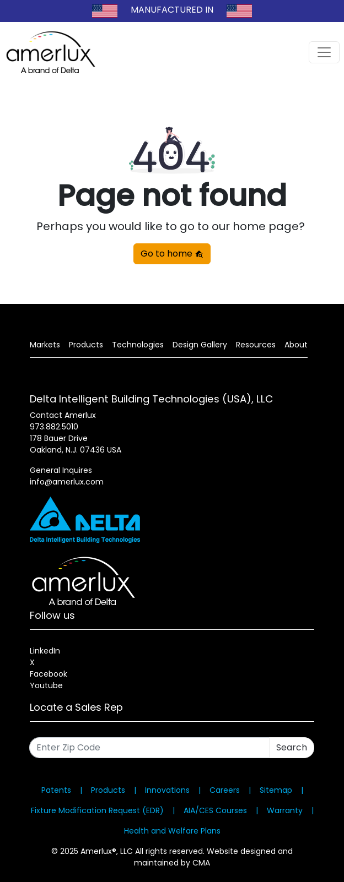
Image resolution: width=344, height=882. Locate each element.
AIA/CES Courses (215, 810)
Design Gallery (200, 344)
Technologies (138, 344)
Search (291, 747)
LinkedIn (45, 650)
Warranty (285, 810)
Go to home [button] (172, 253)
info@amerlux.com (67, 481)
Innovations (167, 790)
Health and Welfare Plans (172, 830)
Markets (45, 344)
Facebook (48, 673)
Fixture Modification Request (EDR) (97, 810)
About (296, 344)
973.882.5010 (54, 426)
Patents (56, 790)
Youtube (46, 685)
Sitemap (276, 790)
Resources (256, 344)
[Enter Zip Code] (149, 747)
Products (86, 344)
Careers (224, 790)
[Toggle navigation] (324, 52)
